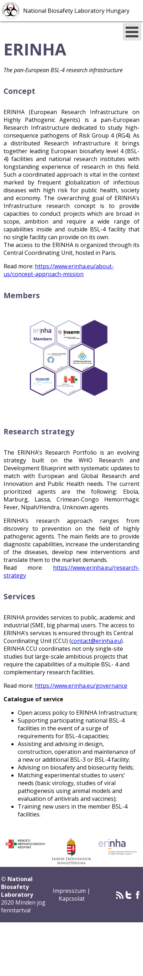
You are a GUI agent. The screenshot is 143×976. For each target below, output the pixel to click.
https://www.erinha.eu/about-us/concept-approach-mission (59, 270)
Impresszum (70, 891)
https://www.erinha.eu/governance (81, 686)
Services (19, 596)
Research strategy (39, 431)
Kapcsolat (72, 898)
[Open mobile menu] (132, 32)
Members (22, 295)
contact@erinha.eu (96, 641)
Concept (19, 91)
